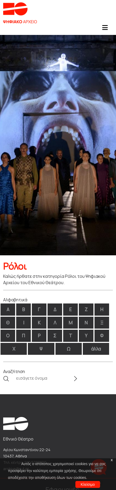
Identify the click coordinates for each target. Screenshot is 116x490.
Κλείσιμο (88, 484)
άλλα (96, 349)
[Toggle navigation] (105, 29)
